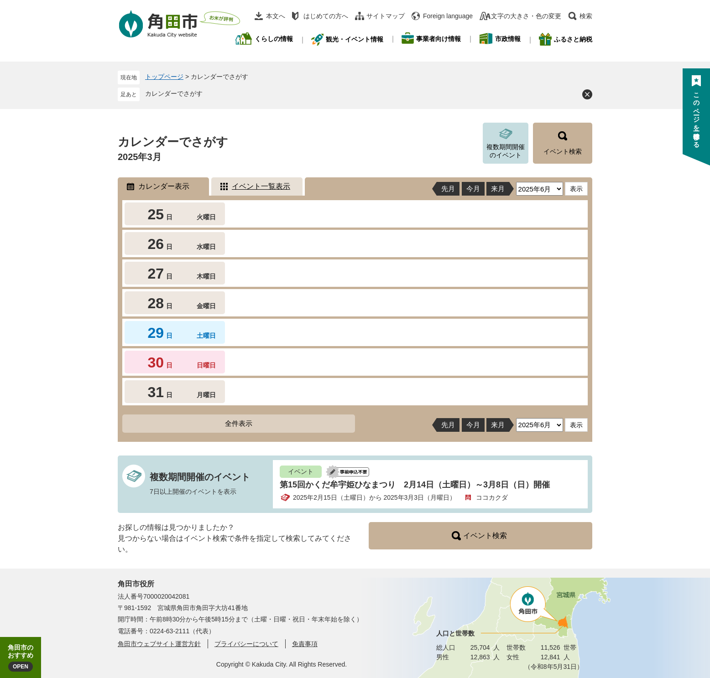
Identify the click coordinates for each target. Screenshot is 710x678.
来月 (498, 188)
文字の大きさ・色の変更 (526, 16)
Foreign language (448, 16)
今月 (473, 188)
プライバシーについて (246, 643)
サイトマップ (385, 16)
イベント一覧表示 (261, 186)
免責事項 (305, 643)
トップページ (164, 76)
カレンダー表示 (163, 186)
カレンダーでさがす (174, 93)
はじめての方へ (325, 16)
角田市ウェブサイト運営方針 (159, 643)
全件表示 (238, 423)
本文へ (275, 16)
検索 (585, 16)
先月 (448, 188)
